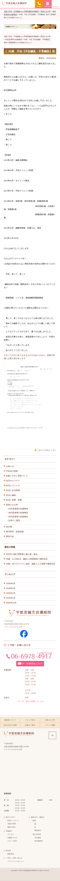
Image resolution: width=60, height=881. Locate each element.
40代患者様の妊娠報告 (18, 516)
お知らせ (10, 466)
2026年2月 (10, 593)
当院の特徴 (11, 824)
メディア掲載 (50, 725)
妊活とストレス (13, 485)
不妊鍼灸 (37, 838)
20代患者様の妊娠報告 (18, 509)
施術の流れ (11, 827)
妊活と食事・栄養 (14, 500)
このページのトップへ (46, 450)
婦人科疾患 (37, 834)
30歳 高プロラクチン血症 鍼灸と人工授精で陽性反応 (30, 564)
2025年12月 (11, 603)
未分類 (9, 527)
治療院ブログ (12, 838)
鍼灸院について (10, 720)
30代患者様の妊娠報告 (18, 512)
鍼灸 (34, 820)
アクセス (10, 834)
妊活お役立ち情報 (10, 725)
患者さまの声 (12, 505)
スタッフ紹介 (30, 720)
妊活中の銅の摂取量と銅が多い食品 (21, 554)
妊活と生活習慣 (13, 490)
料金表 (8, 850)
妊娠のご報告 (30, 725)
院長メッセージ (13, 820)
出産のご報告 (14, 520)
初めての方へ (11, 817)
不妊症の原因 (12, 471)
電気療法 (37, 830)
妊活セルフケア (13, 480)
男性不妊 (10, 536)
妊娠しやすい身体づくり (17, 476)
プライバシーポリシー (15, 861)
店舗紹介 (9, 831)
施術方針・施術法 (37, 817)
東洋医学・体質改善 (15, 531)
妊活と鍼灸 (11, 495)
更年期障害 (38, 841)
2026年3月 (10, 588)
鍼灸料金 (10, 854)
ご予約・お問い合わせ (14, 858)
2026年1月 (10, 598)
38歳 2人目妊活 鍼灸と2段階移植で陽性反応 (27, 559)
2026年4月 (10, 583)
